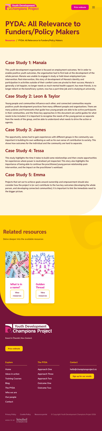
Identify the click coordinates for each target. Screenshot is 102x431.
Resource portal (41, 414)
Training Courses (13, 378)
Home (8, 369)
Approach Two (45, 378)
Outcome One (44, 383)
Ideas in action (12, 374)
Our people (10, 397)
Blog (7, 383)
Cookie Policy (25, 414)
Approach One (45, 369)
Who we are (11, 392)
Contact (9, 401)
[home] (22, 7)
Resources (10, 40)
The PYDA (10, 387)
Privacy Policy (10, 414)
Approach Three (45, 374)
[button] (93, 7)
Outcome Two (44, 387)
